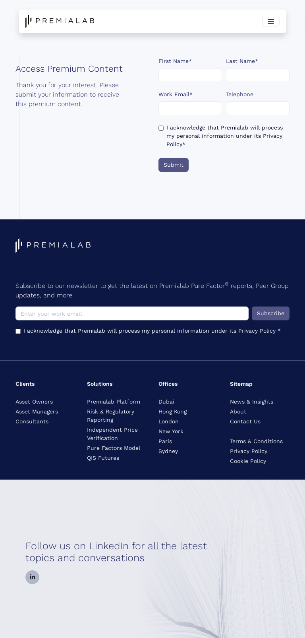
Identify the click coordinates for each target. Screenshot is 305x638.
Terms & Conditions (256, 441)
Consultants (31, 421)
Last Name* (242, 61)
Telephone (239, 94)
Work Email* (175, 94)
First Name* (175, 61)
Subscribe (270, 313)
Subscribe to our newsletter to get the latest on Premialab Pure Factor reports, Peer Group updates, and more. (152, 290)
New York (170, 431)
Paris (165, 441)
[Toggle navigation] (271, 21)
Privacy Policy (258, 331)
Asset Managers (36, 411)
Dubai (166, 401)
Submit (173, 165)
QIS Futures (103, 458)
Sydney (168, 451)
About (238, 411)
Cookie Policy (248, 461)
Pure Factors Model (113, 448)
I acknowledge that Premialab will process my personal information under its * (224, 135)
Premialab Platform (113, 401)
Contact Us (245, 421)
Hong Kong (172, 411)
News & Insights (251, 401)
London (168, 421)
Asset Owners (34, 401)
